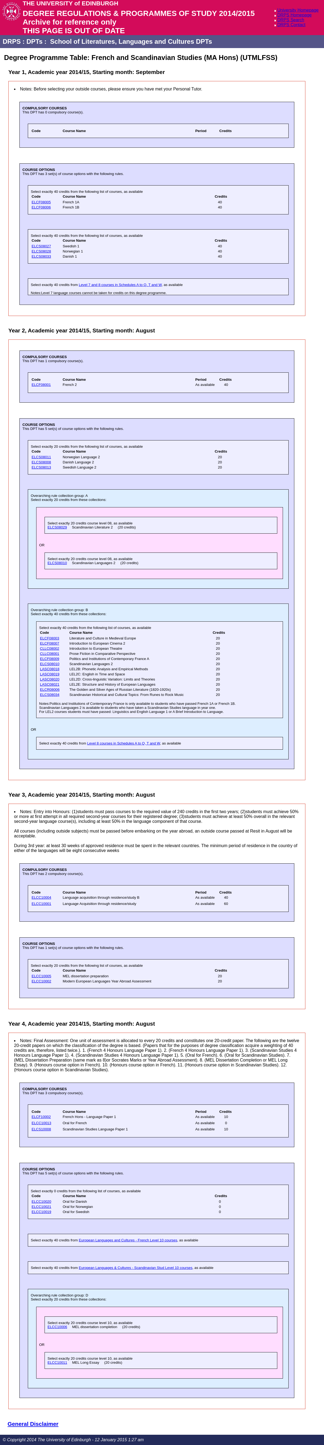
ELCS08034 (49, 695)
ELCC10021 (41, 1207)
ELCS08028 (41, 251)
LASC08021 (49, 684)
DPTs (34, 41)
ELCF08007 (49, 643)
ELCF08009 (49, 659)
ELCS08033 (41, 256)
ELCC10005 (41, 976)
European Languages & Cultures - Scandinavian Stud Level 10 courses (136, 1268)
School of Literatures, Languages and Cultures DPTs (131, 41)
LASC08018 (49, 669)
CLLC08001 (49, 654)
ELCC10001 (41, 904)
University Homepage (298, 10)
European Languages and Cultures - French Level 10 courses (128, 1240)
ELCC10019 (41, 1212)
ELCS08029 (57, 527)
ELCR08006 (50, 690)
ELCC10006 (57, 1327)
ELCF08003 (49, 638)
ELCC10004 (41, 897)
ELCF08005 (41, 202)
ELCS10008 (41, 1129)
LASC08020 (49, 679)
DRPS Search (290, 20)
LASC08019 (49, 674)
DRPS (12, 41)
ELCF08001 (41, 385)
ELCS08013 (41, 467)
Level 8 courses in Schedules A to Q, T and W (123, 743)
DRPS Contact (291, 24)
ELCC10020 (41, 1202)
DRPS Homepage (294, 15)
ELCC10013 (41, 1123)
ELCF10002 (41, 1117)
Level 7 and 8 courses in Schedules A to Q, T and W (120, 285)
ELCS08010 (57, 563)
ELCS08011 (41, 457)
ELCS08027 (41, 246)
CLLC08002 (49, 648)
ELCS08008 (41, 462)
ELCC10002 (41, 981)
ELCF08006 (41, 207)
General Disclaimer (33, 1424)
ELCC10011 (57, 1362)
